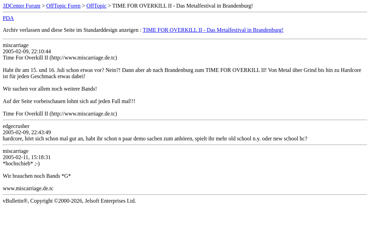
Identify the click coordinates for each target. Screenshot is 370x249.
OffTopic (96, 6)
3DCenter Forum (21, 6)
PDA (8, 18)
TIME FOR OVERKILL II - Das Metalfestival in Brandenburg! (213, 30)
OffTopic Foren (63, 6)
